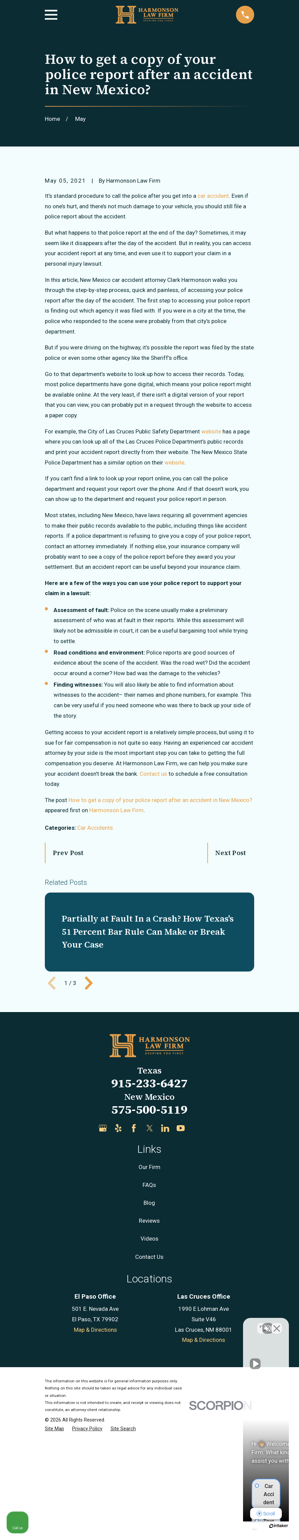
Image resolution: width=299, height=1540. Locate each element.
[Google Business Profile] (103, 1243)
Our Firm (149, 1281)
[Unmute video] (179, 1324)
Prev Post (68, 967)
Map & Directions (95, 1444)
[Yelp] (118, 1243)
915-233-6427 (149, 1198)
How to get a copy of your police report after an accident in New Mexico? (160, 914)
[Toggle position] (262, 1324)
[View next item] (88, 1098)
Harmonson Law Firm (116, 925)
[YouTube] (181, 1243)
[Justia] (196, 1243)
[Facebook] (134, 1243)
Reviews (149, 1335)
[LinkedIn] (165, 1243)
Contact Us (149, 1371)
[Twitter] (150, 1243)
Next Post (230, 967)
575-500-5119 (149, 1224)
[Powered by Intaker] (242, 1526)
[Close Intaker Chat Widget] (276, 1324)
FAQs (149, 1299)
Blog (149, 1317)
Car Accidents (95, 942)
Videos (149, 1353)
